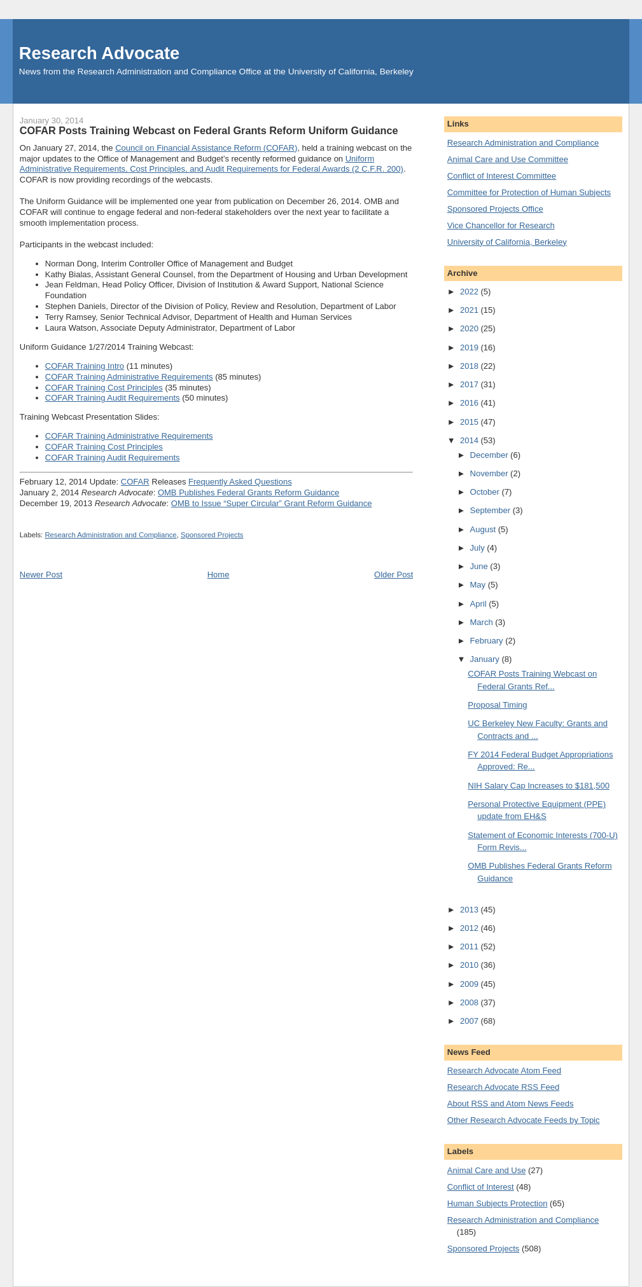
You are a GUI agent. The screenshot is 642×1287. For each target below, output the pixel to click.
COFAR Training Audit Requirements (112, 398)
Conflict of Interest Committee (501, 176)
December (490, 455)
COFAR (135, 481)
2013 (470, 909)
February (488, 640)
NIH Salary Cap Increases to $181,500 (539, 785)
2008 (470, 1002)
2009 (470, 984)
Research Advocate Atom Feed (504, 1070)
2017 (470, 384)
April (479, 604)
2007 (470, 1021)
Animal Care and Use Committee (507, 159)
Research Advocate (99, 53)
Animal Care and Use (486, 1170)
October (486, 492)
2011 (470, 946)
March (483, 622)
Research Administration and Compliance (110, 535)
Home (218, 574)
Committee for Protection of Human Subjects (529, 192)
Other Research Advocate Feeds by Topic (523, 1120)
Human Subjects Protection (497, 1203)
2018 (470, 366)
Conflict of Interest (480, 1187)
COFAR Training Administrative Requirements (129, 377)
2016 (470, 403)
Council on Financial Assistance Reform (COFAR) (206, 148)
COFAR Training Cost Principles (104, 387)
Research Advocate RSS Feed (503, 1087)
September (491, 510)
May (479, 584)
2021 (470, 310)
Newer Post (41, 574)
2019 (470, 347)
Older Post (393, 574)
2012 (470, 928)
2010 (470, 965)
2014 (470, 440)
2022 (470, 291)
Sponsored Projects (212, 535)
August (484, 529)
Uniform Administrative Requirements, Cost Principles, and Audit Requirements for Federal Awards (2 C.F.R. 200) (211, 164)
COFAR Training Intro (84, 366)
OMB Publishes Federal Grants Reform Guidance (248, 492)
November (490, 473)
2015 (470, 422)
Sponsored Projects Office (495, 209)
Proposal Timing (497, 705)
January (486, 659)
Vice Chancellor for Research (501, 225)
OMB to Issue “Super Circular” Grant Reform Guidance (271, 503)
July (478, 548)
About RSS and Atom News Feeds (510, 1103)
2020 (470, 328)
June (480, 566)
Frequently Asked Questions (240, 481)
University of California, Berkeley (507, 242)
